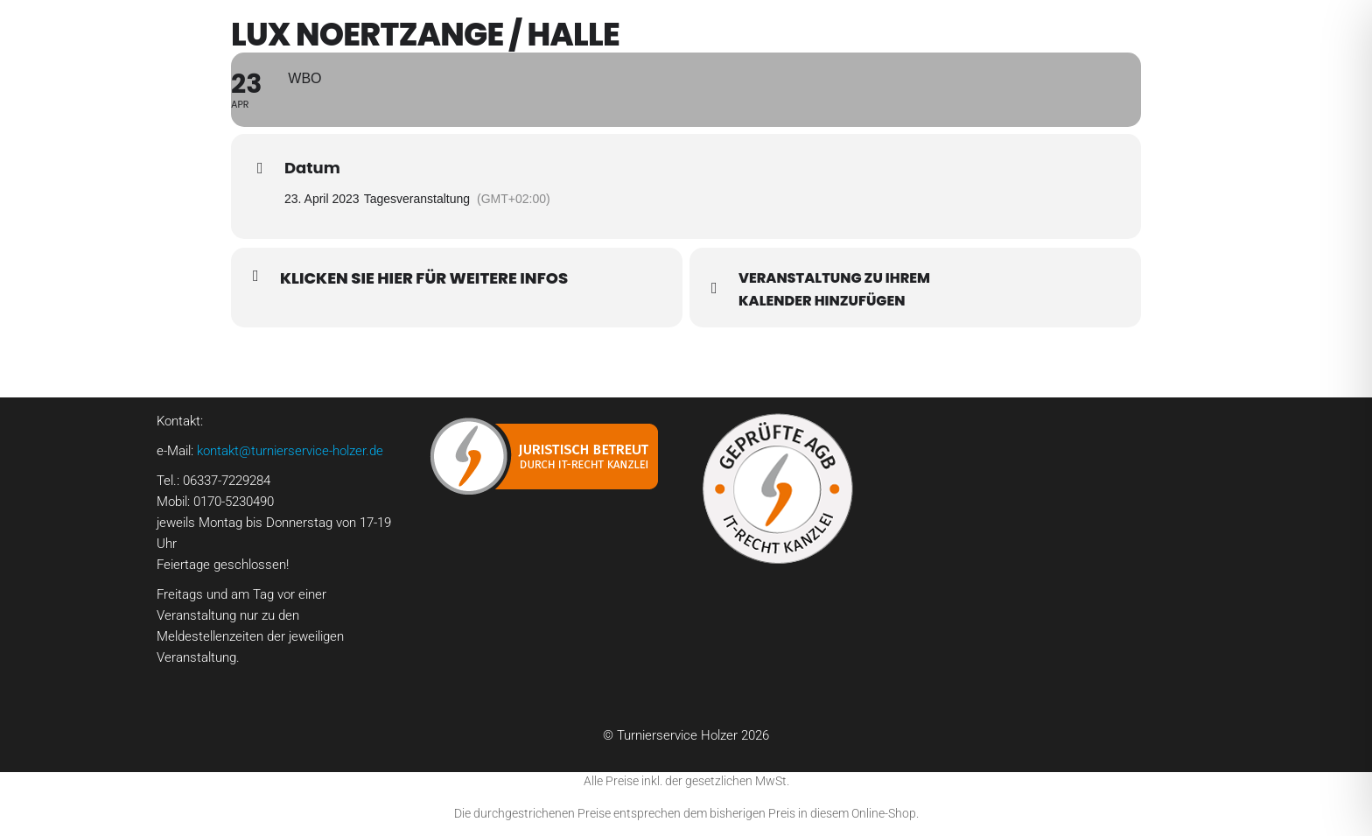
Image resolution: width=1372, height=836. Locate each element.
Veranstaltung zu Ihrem (834, 278)
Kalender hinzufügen (821, 301)
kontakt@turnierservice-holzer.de (290, 451)
